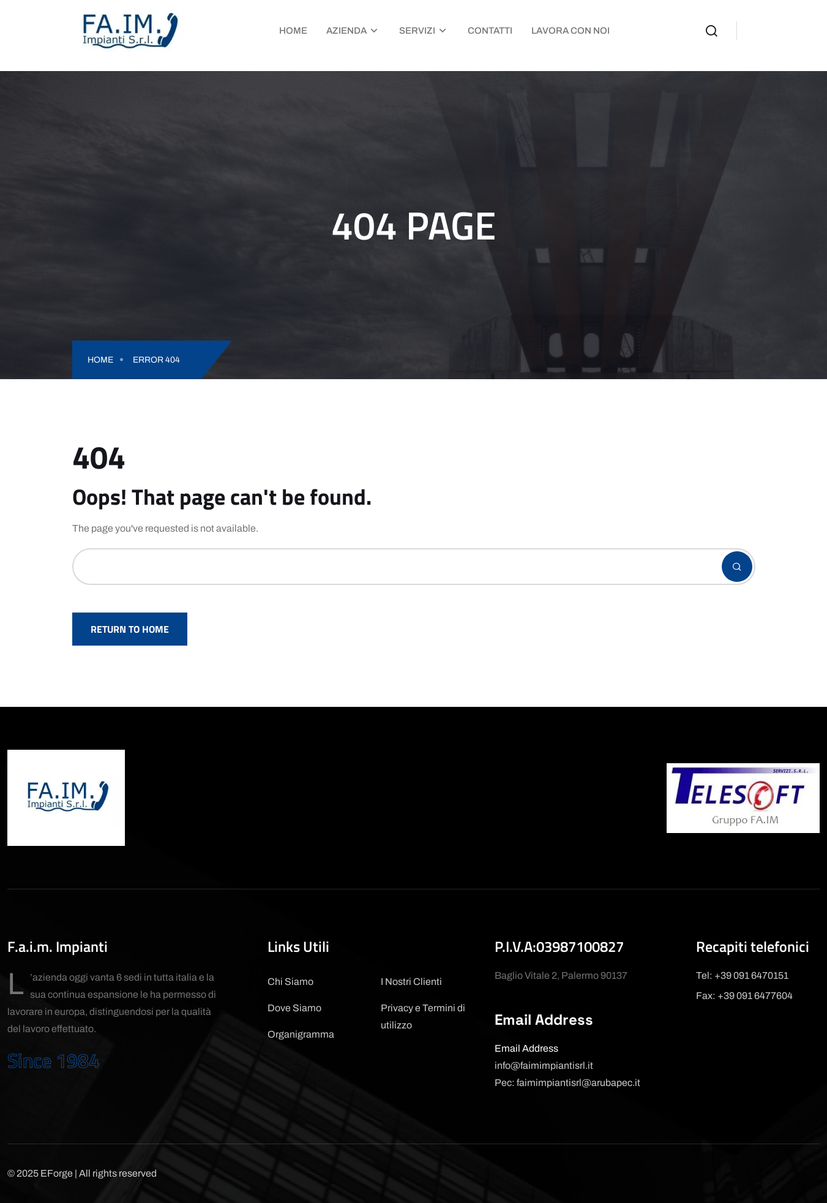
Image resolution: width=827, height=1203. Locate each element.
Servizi (417, 31)
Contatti (490, 31)
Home (293, 31)
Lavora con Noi (570, 31)
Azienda (346, 31)
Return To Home (130, 629)
